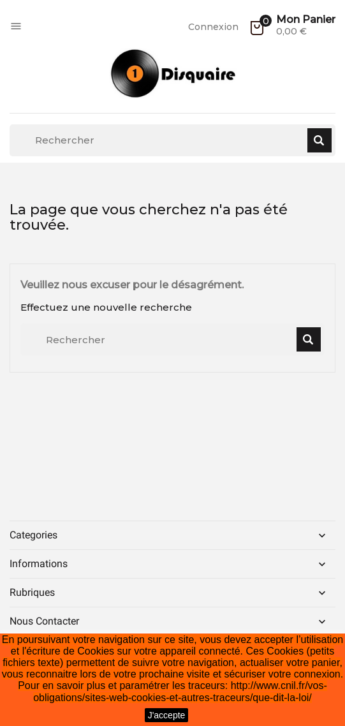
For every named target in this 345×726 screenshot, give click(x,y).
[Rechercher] (172, 140)
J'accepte (167, 715)
